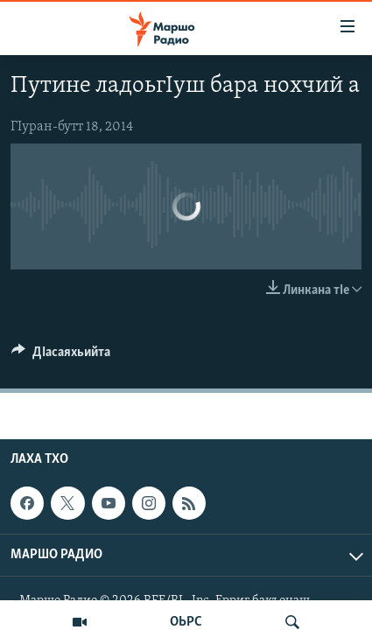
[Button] (60, 356)
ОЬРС (186, 622)
